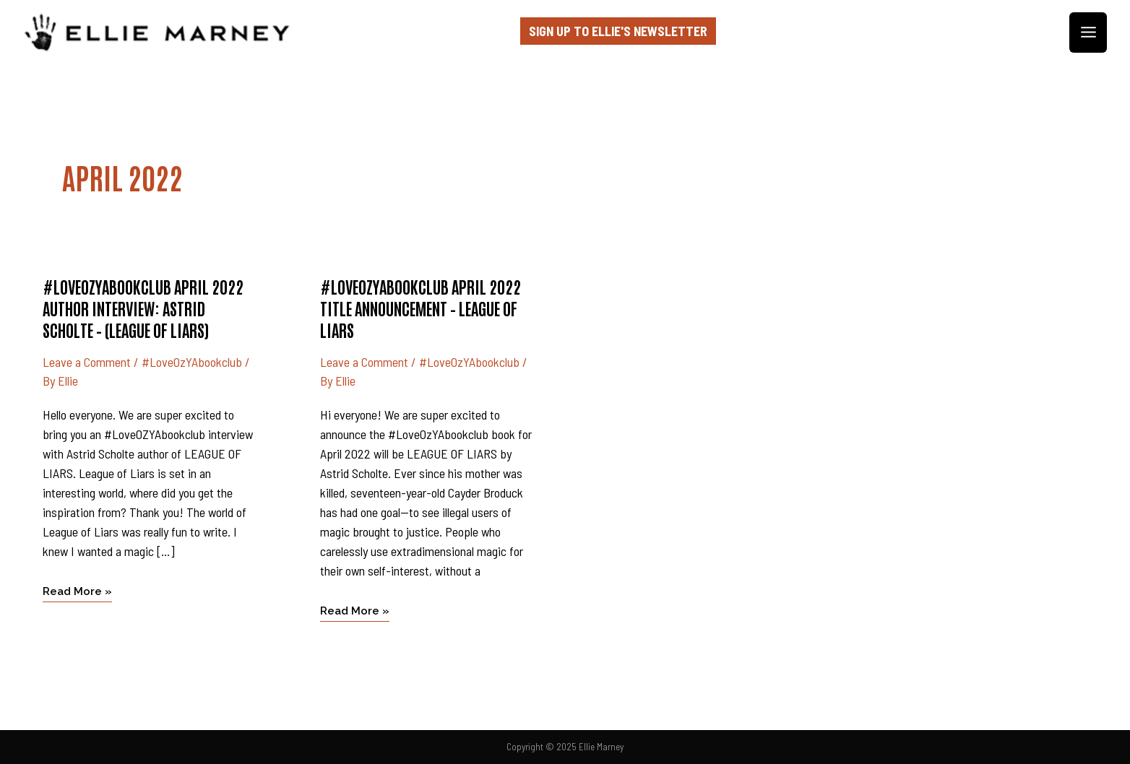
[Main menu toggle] (1088, 32)
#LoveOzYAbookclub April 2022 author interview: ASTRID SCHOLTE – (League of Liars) (143, 307)
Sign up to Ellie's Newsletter (618, 31)
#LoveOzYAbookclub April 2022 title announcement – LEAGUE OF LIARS (420, 307)
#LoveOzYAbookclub (192, 362)
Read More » (77, 590)
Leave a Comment (87, 362)
